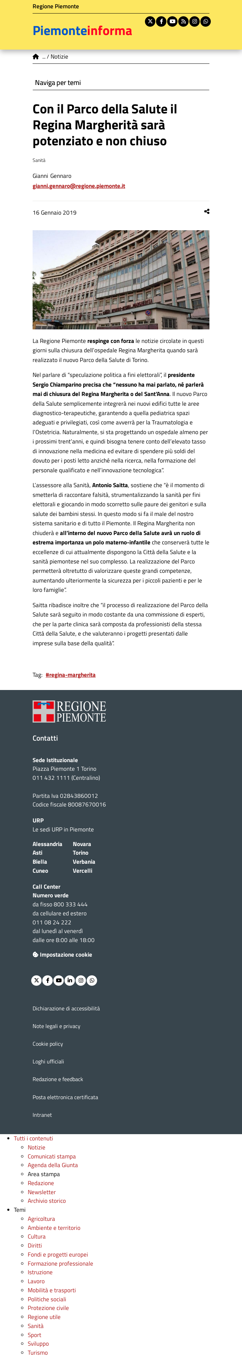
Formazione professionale (60, 1263)
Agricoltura (41, 1218)
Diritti (35, 1245)
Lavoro (36, 1281)
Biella (40, 861)
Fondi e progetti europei (58, 1254)
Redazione (41, 1183)
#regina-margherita (71, 674)
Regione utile (44, 1316)
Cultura (37, 1236)
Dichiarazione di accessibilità (66, 1008)
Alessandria (47, 843)
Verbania (84, 861)
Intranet (42, 1115)
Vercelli (82, 870)
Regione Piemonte (56, 6)
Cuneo (40, 870)
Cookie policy (48, 1043)
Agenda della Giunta (53, 1165)
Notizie (36, 1147)
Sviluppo (38, 1343)
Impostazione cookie (62, 954)
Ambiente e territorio (54, 1227)
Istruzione (40, 1272)
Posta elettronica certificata (65, 1097)
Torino (80, 852)
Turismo (38, 1352)
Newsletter (42, 1192)
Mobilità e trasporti (52, 1290)
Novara (82, 843)
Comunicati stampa (52, 1156)
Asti (37, 852)
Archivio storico (47, 1200)
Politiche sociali (47, 1299)
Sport (34, 1334)
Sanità (36, 1325)
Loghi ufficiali (48, 1061)
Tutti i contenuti (33, 1138)
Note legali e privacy (56, 1026)
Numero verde (51, 895)
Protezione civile (48, 1307)
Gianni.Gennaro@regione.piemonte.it (79, 185)
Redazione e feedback (58, 1079)
